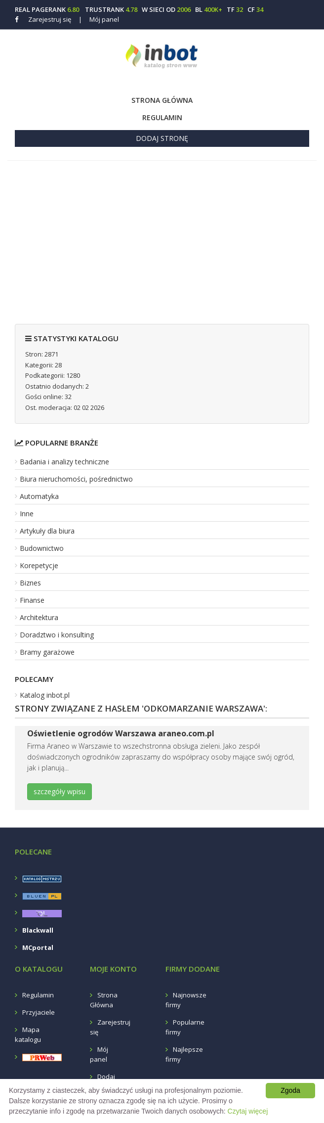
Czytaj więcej (248, 1111)
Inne (27, 513)
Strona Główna (162, 100)
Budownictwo (42, 548)
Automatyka (39, 496)
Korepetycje (39, 565)
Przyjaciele (38, 1012)
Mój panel (99, 19)
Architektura (39, 617)
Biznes (30, 582)
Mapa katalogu (28, 1034)
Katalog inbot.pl (45, 695)
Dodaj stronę (162, 138)
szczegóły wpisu (59, 791)
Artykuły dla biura (47, 531)
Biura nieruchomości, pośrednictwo (76, 479)
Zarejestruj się (49, 19)
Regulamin (162, 117)
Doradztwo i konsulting (57, 634)
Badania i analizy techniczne (64, 461)
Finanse (32, 600)
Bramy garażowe (47, 652)
